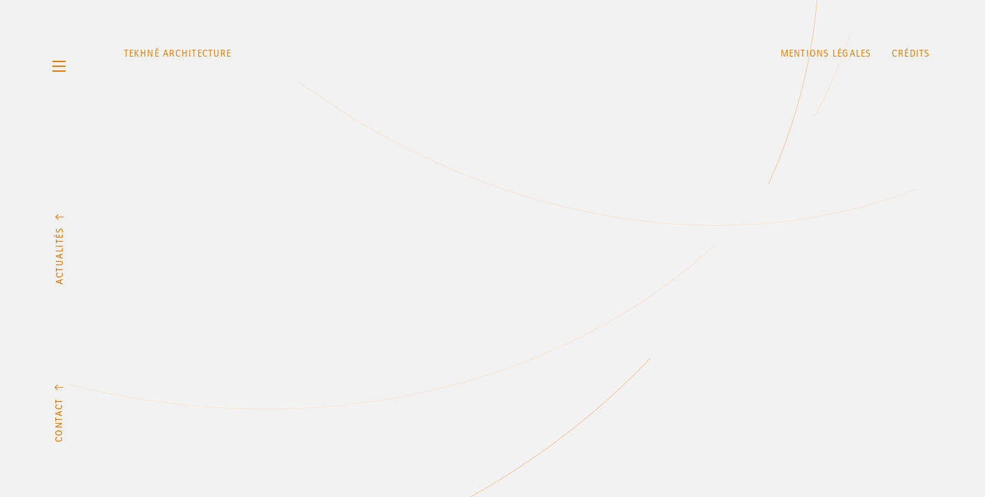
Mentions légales (826, 53)
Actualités (59, 249)
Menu (58, 66)
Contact (59, 413)
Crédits (911, 53)
